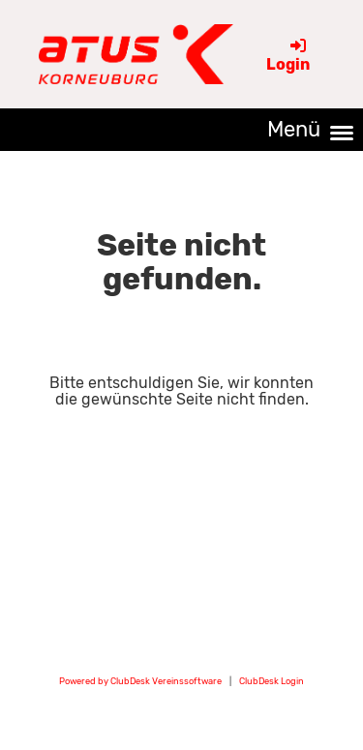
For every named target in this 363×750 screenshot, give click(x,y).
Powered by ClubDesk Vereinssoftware (140, 680)
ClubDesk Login (271, 680)
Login (288, 55)
